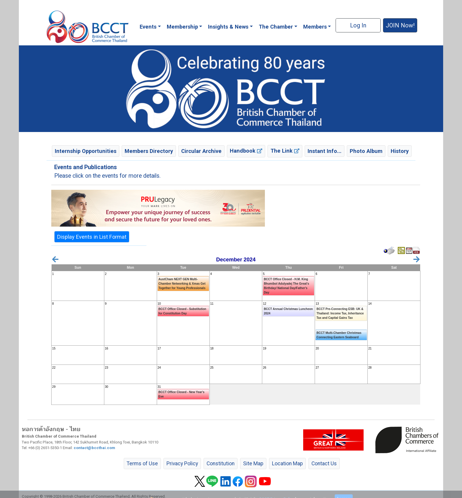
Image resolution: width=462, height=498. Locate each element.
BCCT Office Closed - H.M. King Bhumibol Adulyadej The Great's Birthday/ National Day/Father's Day (286, 286)
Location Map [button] (287, 463)
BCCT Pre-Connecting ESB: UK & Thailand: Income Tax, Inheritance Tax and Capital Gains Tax (340, 313)
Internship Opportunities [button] (85, 151)
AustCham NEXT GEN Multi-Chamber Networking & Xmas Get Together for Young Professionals (182, 284)
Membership (182, 27)
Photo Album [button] (366, 151)
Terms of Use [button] (142, 463)
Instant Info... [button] (324, 151)
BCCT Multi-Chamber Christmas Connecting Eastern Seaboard (338, 335)
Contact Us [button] (324, 463)
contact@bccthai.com (94, 448)
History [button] (400, 151)
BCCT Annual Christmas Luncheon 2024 (288, 311)
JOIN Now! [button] (400, 25)
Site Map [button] (253, 463)
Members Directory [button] (149, 151)
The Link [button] (284, 151)
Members (315, 27)
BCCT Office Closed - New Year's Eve (181, 394)
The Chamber (276, 27)
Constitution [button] (221, 463)
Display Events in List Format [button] (91, 237)
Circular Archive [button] (201, 151)
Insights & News (228, 27)
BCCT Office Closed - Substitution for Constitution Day (182, 311)
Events (148, 27)
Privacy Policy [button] (182, 463)
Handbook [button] (246, 151)
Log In (358, 25)
